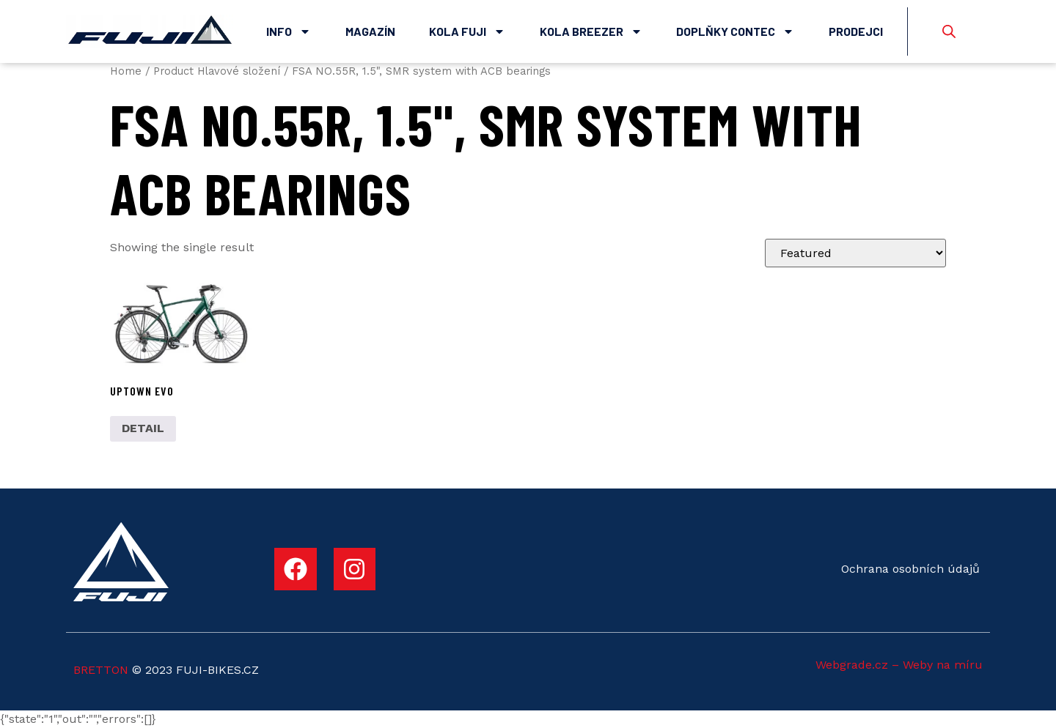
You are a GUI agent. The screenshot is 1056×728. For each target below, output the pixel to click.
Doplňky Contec (735, 31)
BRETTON (100, 670)
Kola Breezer (591, 31)
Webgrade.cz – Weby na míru (899, 665)
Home (126, 71)
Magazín (370, 31)
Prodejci (856, 31)
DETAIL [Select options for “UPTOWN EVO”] (143, 428)
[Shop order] (855, 253)
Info (288, 31)
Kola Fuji (467, 31)
